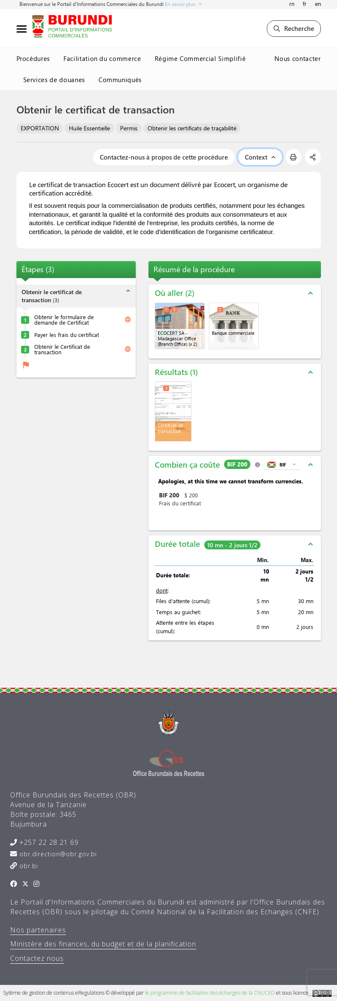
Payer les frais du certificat (66, 334)
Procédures (33, 58)
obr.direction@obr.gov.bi (57, 854)
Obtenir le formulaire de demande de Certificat (64, 319)
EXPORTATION (40, 128)
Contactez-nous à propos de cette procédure (164, 157)
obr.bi (27, 866)
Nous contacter (297, 58)
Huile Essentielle (89, 128)
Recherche (294, 28)
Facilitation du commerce (102, 58)
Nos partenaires (38, 930)
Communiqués (120, 79)
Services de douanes (54, 79)
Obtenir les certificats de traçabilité (192, 128)
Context (260, 157)
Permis (128, 128)
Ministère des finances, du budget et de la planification (103, 944)
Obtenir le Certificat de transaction (62, 349)
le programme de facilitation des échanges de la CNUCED (210, 992)
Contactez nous (37, 958)
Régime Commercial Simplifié (200, 58)
